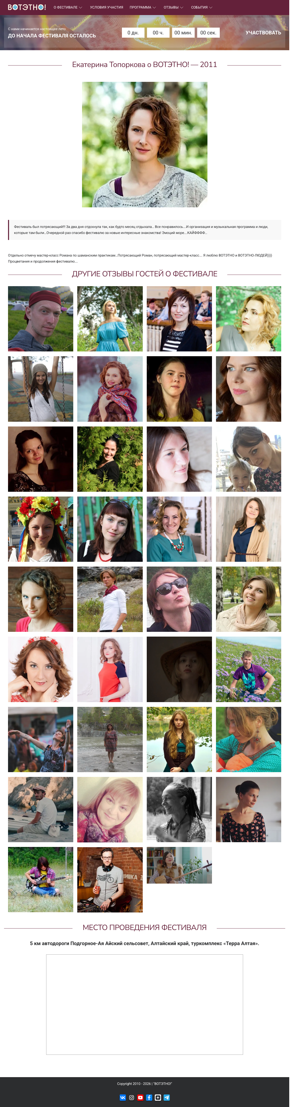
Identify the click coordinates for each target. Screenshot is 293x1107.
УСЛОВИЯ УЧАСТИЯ (106, 7)
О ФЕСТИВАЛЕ (69, 8)
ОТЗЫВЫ (174, 8)
